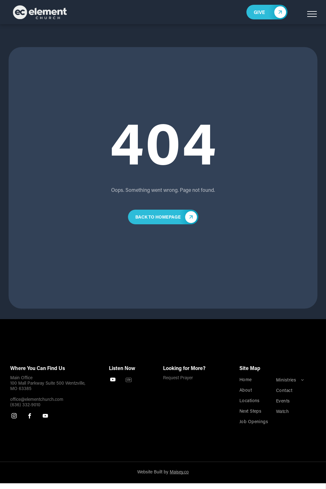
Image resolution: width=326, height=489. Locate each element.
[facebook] (30, 417)
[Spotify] (128, 380)
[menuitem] (259, 380)
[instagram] (14, 417)
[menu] (312, 14)
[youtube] (45, 417)
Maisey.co (179, 472)
